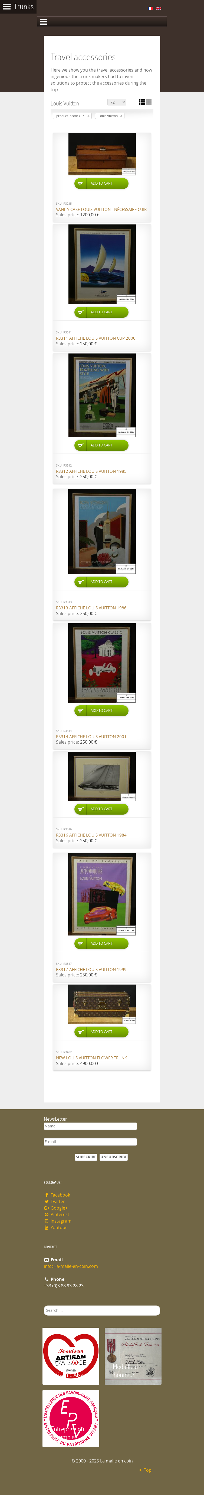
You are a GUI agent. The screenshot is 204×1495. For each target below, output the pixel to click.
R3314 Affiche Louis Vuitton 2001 (91, 736)
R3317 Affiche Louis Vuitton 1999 (91, 969)
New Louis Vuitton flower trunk (91, 1058)
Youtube (56, 1227)
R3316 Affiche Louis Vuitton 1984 (91, 835)
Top (144, 1470)
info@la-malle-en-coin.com (71, 1266)
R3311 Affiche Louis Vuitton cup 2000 (96, 338)
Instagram (57, 1221)
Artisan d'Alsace (70, 1374)
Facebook (57, 1195)
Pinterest (56, 1214)
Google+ (56, 1208)
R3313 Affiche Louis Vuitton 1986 (91, 608)
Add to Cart (101, 183)
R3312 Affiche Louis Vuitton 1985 (91, 471)
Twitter (54, 1201)
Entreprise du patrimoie (67, 1433)
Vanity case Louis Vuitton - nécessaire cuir (101, 209)
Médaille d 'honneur (125, 1370)
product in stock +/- (70, 116)
